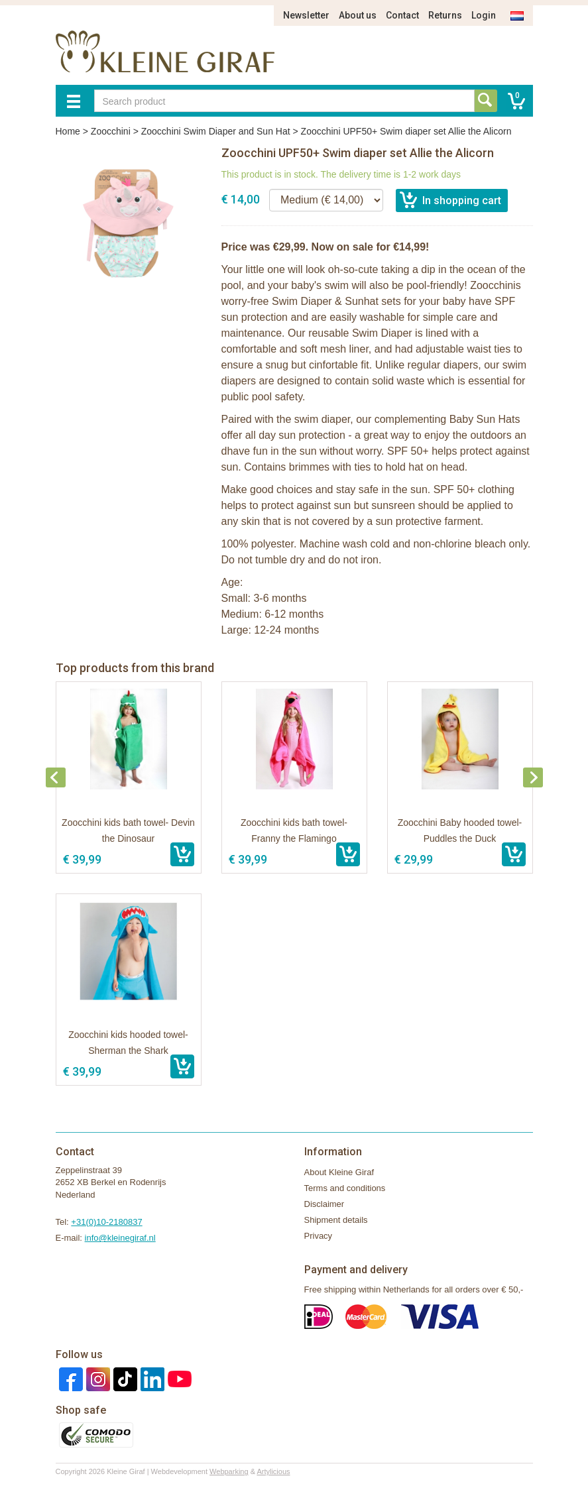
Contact (402, 15)
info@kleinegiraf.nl (120, 1238)
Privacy (318, 1236)
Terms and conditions (345, 1188)
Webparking (229, 1471)
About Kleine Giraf (339, 1172)
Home (68, 131)
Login (483, 15)
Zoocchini (111, 131)
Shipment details (336, 1220)
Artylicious (273, 1471)
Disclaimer (324, 1204)
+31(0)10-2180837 (106, 1222)
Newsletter (306, 15)
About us (358, 15)
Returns (445, 15)
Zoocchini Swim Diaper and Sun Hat (215, 131)
